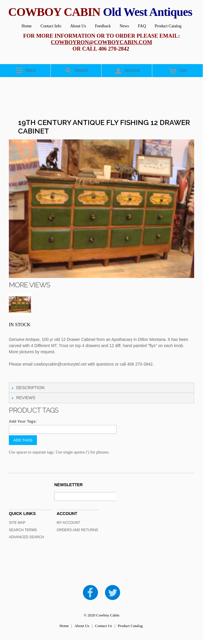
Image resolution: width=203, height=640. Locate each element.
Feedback (103, 26)
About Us (78, 26)
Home (27, 26)
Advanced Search (26, 537)
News (124, 26)
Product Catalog (168, 26)
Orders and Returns (77, 530)
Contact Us (103, 626)
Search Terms (23, 530)
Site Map (17, 523)
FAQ (142, 26)
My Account (68, 523)
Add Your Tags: (23, 421)
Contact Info (50, 26)
